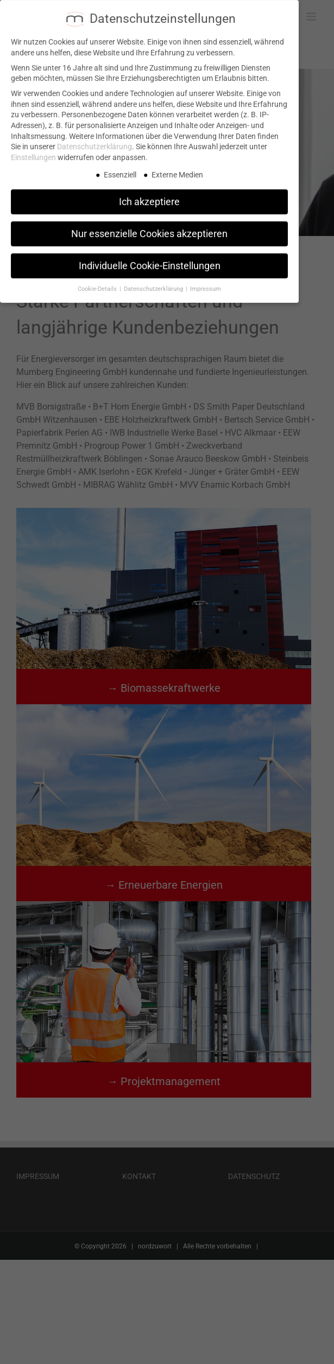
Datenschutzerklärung (94, 141)
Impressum (205, 284)
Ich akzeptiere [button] (149, 196)
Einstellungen (33, 152)
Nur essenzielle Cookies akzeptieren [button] (149, 228)
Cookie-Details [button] (98, 284)
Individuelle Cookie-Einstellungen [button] (149, 260)
